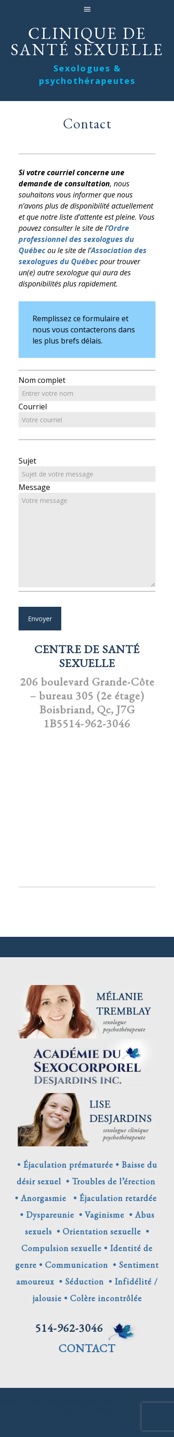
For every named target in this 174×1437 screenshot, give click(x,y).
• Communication (73, 1264)
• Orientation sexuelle (96, 1231)
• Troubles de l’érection (108, 1181)
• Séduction (79, 1281)
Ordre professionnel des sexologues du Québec (76, 239)
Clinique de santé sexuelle (87, 40)
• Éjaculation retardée (113, 1198)
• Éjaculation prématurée (65, 1164)
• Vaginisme (99, 1214)
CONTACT (87, 1348)
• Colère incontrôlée (102, 1298)
